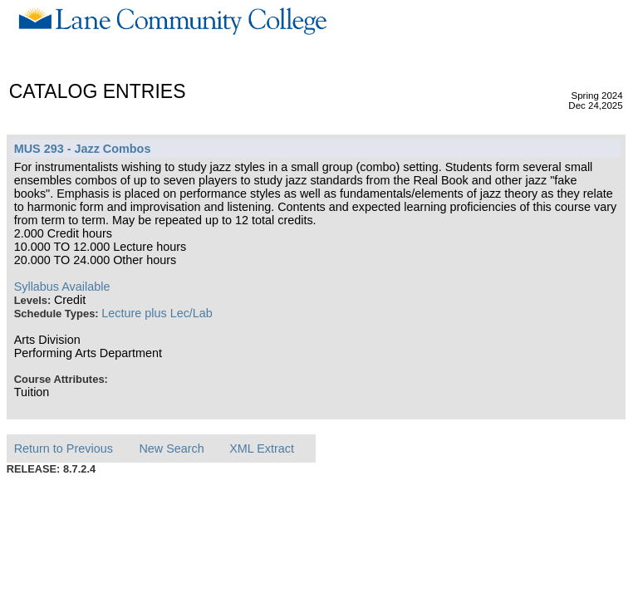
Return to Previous (63, 448)
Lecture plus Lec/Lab (157, 313)
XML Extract (261, 448)
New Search (171, 448)
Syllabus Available (62, 286)
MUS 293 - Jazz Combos (82, 148)
